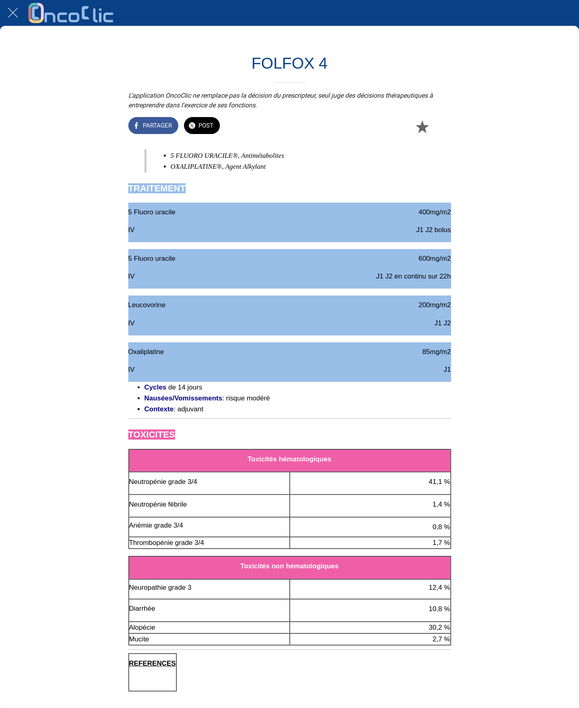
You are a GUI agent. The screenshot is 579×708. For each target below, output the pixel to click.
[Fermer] (13, 13)
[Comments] (441, 126)
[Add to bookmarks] (422, 126)
